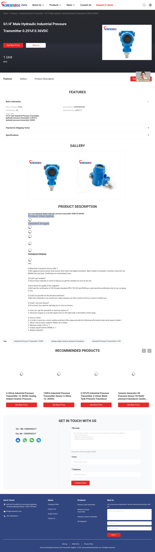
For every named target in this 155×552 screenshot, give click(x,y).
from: (74, 457)
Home (5, 13)
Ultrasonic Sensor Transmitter (87, 517)
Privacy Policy (88, 544)
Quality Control (53, 514)
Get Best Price (13, 45)
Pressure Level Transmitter (86, 505)
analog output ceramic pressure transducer (67, 341)
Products (13, 13)
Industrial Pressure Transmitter (31, 13)
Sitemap (64, 544)
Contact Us (51, 518)
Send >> (113, 535)
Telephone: (76, 469)
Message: (76, 428)
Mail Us (36, 45)
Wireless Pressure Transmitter (83, 511)
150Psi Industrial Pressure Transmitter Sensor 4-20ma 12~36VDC (57, 396)
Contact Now (80, 483)
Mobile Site (75, 544)
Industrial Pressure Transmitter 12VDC (28, 341)
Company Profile (53, 504)
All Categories (82, 521)
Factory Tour (52, 509)
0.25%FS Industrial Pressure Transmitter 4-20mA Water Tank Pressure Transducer (95, 396)
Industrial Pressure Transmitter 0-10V (106, 341)
